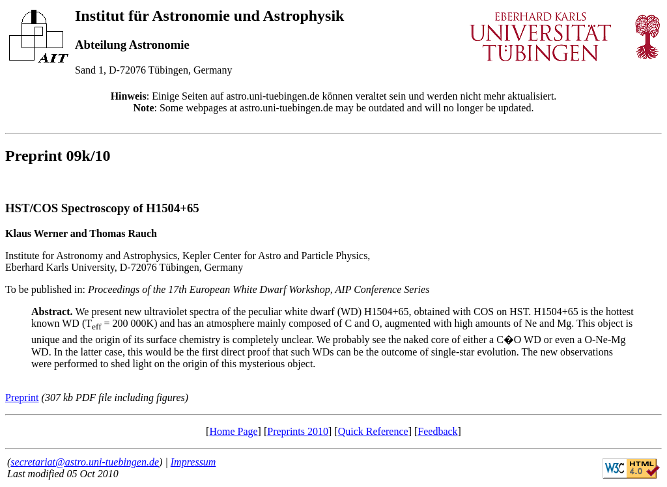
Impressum (193, 461)
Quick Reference (373, 431)
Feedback (437, 431)
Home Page (233, 431)
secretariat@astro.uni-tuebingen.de (84, 461)
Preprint (22, 397)
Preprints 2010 (297, 431)
